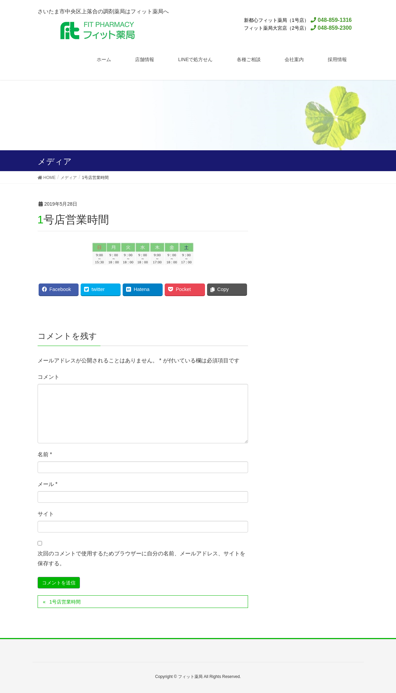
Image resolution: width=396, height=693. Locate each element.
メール (48, 484)
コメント (48, 377)
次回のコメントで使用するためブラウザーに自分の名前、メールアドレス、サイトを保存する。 (141, 558)
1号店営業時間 (65, 602)
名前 (45, 454)
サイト (46, 514)
